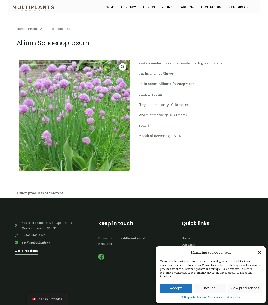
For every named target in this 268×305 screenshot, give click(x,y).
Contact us (211, 7)
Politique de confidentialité (224, 297)
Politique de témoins (193, 297)
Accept (176, 288)
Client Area (237, 7)
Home (110, 7)
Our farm (128, 7)
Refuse (210, 288)
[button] (260, 252)
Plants (33, 29)
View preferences (244, 288)
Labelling (187, 7)
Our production (158, 7)
